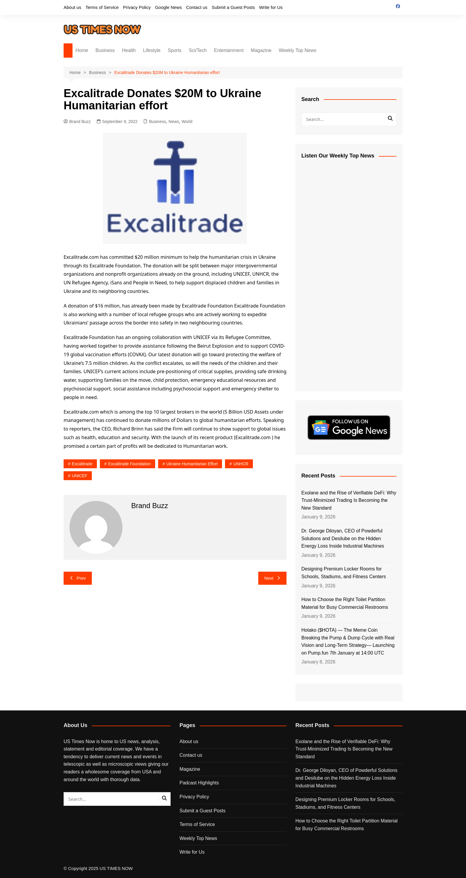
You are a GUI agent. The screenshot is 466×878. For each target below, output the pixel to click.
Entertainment (229, 50)
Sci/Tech (198, 50)
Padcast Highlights (199, 782)
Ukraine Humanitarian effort (192, 463)
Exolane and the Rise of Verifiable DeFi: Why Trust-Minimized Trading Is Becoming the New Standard (348, 500)
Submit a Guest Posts (233, 7)
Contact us (196, 7)
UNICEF (79, 475)
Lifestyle (151, 50)
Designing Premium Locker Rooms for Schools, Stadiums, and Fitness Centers (344, 572)
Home (81, 50)
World (187, 121)
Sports (174, 50)
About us (72, 7)
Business (105, 50)
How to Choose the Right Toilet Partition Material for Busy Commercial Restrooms (345, 603)
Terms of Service (102, 7)
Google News (168, 7)
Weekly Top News (298, 50)
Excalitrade (82, 463)
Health (129, 50)
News (174, 121)
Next (272, 578)
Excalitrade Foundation (129, 463)
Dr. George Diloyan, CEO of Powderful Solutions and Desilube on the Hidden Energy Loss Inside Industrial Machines (342, 538)
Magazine (261, 50)
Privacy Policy (137, 7)
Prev (78, 578)
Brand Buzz (77, 121)
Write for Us (271, 7)
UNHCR (240, 463)
